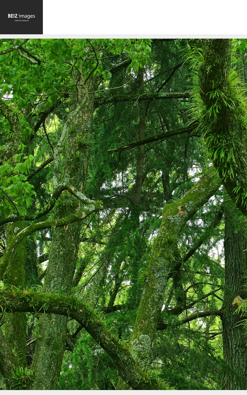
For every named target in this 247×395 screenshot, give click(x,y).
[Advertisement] (145, 18)
